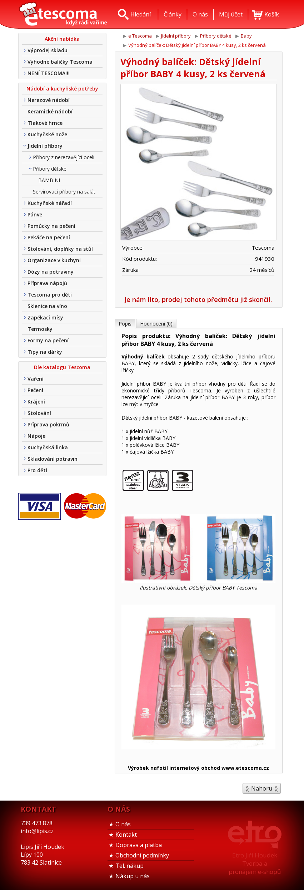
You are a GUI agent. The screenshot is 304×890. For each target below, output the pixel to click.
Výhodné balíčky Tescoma (60, 61)
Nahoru (261, 788)
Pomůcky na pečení (51, 225)
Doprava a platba (138, 845)
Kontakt (126, 834)
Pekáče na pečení (49, 237)
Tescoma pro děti (50, 294)
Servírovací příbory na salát (64, 191)
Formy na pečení (48, 340)
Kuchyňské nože (47, 134)
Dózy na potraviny (51, 271)
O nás (123, 824)
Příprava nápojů (47, 283)
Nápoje (36, 435)
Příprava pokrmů (48, 424)
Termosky (40, 329)
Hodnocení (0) (156, 323)
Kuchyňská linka (48, 447)
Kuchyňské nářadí (50, 203)
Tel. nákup (129, 866)
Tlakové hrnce (45, 122)
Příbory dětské (49, 168)
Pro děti (37, 470)
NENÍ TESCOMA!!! (49, 73)
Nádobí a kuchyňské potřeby (62, 88)
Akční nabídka (62, 38)
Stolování (39, 413)
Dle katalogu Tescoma (62, 367)
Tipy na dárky (45, 351)
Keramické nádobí (50, 111)
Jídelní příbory (45, 145)
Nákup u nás (132, 876)
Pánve (35, 214)
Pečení (35, 390)
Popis (125, 323)
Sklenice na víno (47, 306)
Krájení (36, 401)
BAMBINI (49, 180)
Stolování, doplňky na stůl (60, 248)
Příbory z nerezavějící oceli (63, 157)
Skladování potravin (53, 458)
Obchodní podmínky (142, 855)
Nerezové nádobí (49, 100)
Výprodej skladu (48, 50)
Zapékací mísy (45, 317)
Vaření (36, 378)
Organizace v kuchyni (54, 260)
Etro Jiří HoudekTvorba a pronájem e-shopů (255, 863)
